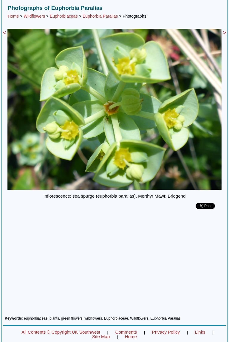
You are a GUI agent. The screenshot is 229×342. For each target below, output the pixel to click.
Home (13, 16)
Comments (126, 332)
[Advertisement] (114, 265)
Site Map (101, 336)
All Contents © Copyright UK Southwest (60, 332)
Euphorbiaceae (64, 16)
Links (200, 332)
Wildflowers (34, 16)
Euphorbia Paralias (100, 16)
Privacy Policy (166, 332)
